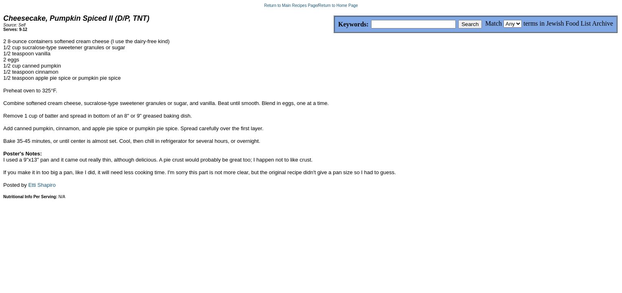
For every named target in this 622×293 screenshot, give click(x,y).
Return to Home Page (338, 5)
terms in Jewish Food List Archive (568, 23)
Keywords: (334, 24)
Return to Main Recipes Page (290, 5)
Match (493, 23)
